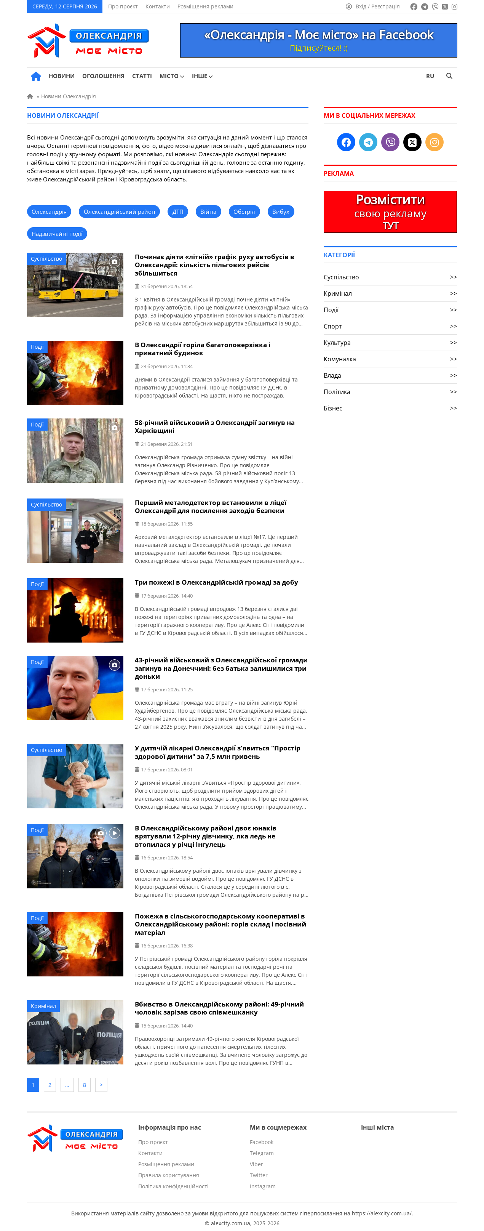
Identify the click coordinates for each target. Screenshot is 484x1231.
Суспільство (46, 258)
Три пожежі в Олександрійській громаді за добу (216, 581)
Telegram (262, 1150)
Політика (390, 391)
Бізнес (390, 408)
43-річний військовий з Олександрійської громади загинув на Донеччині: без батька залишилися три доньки (221, 667)
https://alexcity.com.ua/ (382, 1210)
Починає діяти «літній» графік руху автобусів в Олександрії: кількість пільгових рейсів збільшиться (214, 264)
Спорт (390, 326)
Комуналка (390, 359)
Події (37, 346)
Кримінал (43, 1003)
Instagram (263, 1183)
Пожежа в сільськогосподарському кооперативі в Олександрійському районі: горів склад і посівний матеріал (220, 922)
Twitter (259, 1172)
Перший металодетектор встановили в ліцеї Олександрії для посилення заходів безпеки (210, 505)
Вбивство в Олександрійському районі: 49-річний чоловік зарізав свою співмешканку (219, 1005)
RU (430, 76)
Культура (390, 342)
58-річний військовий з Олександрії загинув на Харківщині (215, 426)
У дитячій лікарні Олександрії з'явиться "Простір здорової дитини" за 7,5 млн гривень (217, 750)
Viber (256, 1161)
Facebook (261, 1139)
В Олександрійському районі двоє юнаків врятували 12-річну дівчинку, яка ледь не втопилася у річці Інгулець (205, 834)
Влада (390, 375)
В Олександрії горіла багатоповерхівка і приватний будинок (202, 348)
